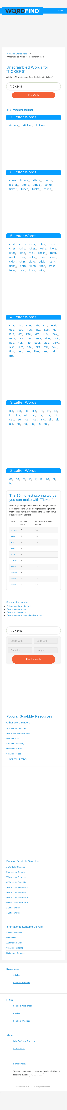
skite (32, 261)
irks (38, 329)
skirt (22, 261)
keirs (43, 248)
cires (22, 244)
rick (56, 338)
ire (41, 410)
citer (32, 244)
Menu (60, 11)
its (55, 410)
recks (42, 252)
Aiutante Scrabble (14, 943)
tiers (23, 265)
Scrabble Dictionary (15, 744)
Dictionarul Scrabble (15, 953)
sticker (27, 125)
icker (32, 248)
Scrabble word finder (22, 1006)
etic (11, 329)
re (47, 478)
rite (28, 342)
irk (48, 410)
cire (11, 325)
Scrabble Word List (21, 983)
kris (45, 334)
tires (42, 265)
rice (47, 338)
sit (57, 419)
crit (45, 325)
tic (25, 423)
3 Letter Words (13, 913)
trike (41, 270)
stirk (52, 261)
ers (19, 410)
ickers (24, 180)
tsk (46, 423)
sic (43, 419)
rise (11, 342)
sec (11, 419)
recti (53, 252)
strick (36, 184)
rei (40, 415)
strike (48, 184)
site (29, 347)
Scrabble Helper (13, 754)
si (54, 478)
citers (12, 180)
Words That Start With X (17, 903)
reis (21, 338)
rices (22, 257)
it (36, 478)
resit (12, 257)
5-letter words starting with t (19, 606)
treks (52, 265)
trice (12, 270)
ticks (12, 265)
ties (28, 351)
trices (24, 189)
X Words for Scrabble (16, 877)
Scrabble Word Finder (16, 728)
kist (20, 334)
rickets (13, 125)
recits (48, 180)
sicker (13, 184)
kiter (12, 252)
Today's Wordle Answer (16, 759)
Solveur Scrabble (14, 933)
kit (25, 415)
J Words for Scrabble (15, 867)
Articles (16, 975)
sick (55, 342)
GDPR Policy (19, 1049)
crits (22, 248)
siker (52, 257)
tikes (33, 265)
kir (10, 415)
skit (38, 347)
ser (27, 419)
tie (32, 423)
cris (37, 325)
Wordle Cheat (12, 739)
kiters (36, 180)
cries (12, 248)
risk (20, 342)
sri (18, 423)
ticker (12, 189)
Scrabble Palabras (14, 948)
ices (20, 329)
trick (21, 270)
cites (42, 244)
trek (53, 351)
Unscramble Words (15, 749)
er (10, 478)
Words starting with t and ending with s (24, 615)
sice (46, 342)
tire (45, 351)
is (30, 478)
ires (29, 329)
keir (46, 329)
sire (20, 347)
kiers (53, 248)
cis (11, 410)
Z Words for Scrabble (16, 872)
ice (27, 410)
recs (12, 338)
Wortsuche (11, 938)
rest (29, 338)
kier (55, 329)
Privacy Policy (19, 1064)
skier (12, 261)
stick (42, 261)
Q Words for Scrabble (16, 882)
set (35, 419)
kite (28, 334)
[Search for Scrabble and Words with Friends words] (33, 86)
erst (53, 325)
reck (54, 334)
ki (41, 478)
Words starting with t (16, 609)
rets (38, 338)
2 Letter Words (13, 908)
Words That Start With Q (17, 892)
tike (36, 351)
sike (12, 347)
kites (22, 252)
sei (20, 419)
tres (11, 355)
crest (52, 244)
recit (32, 252)
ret (55, 415)
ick (34, 410)
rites (43, 257)
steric (25, 184)
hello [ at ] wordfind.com (24, 1041)
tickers (40, 125)
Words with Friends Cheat (18, 733)
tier (20, 351)
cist (20, 325)
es (17, 478)
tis (39, 423)
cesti (12, 244)
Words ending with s (16, 612)
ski (11, 423)
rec (33, 415)
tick (54, 347)
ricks (32, 257)
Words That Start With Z (17, 887)
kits (37, 334)
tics (11, 351)
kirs (11, 334)
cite (28, 325)
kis (18, 415)
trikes (47, 189)
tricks (35, 189)
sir (50, 419)
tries (32, 270)
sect (37, 342)
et (24, 478)
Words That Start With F (17, 898)
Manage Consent (36, 1075)
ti (10, 483)
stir (46, 347)
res (48, 415)
